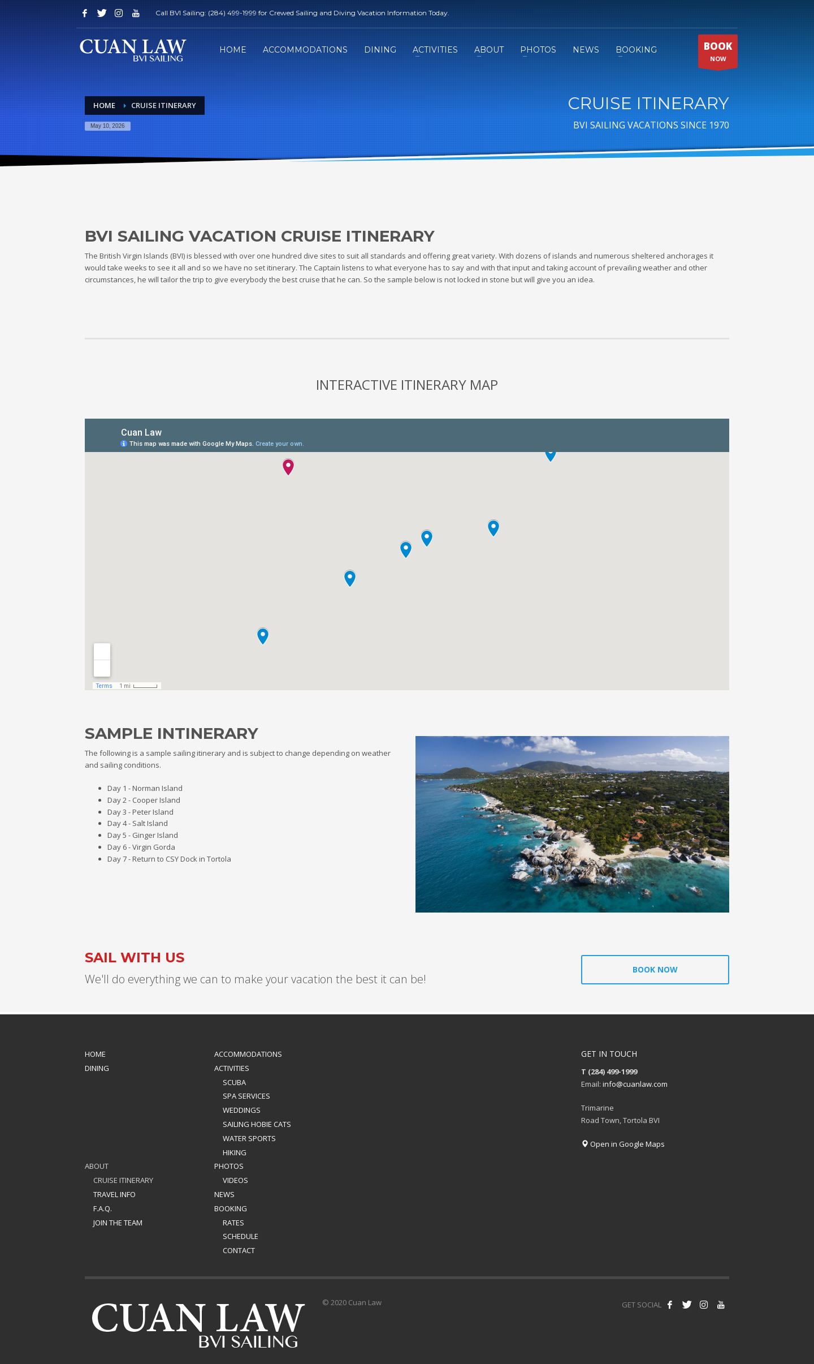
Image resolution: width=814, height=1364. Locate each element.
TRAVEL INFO (114, 1194)
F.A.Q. (102, 1208)
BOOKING (230, 1208)
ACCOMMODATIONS (248, 1054)
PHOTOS (229, 1166)
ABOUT (97, 1166)
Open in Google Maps (623, 1144)
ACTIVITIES (231, 1068)
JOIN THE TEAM (117, 1222)
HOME (95, 1054)
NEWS (224, 1194)
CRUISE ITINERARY (123, 1180)
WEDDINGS (242, 1110)
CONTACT (239, 1250)
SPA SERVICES (246, 1096)
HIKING (234, 1152)
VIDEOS (235, 1180)
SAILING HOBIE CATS (257, 1124)
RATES (233, 1222)
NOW (718, 54)
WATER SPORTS (249, 1138)
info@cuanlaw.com (635, 1084)
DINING (97, 1068)
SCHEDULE (240, 1236)
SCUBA (234, 1082)
